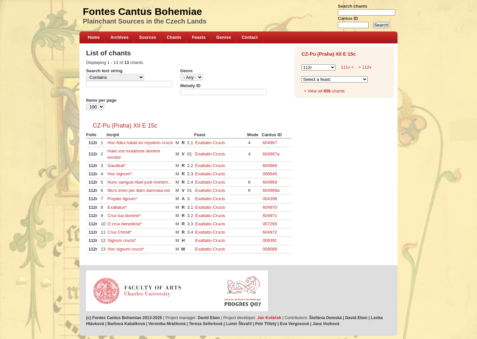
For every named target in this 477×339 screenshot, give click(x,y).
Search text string (104, 70)
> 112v (364, 67)
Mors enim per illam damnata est (139, 190)
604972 (270, 232)
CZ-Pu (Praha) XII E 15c (125, 125)
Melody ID (190, 85)
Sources (147, 37)
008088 (270, 249)
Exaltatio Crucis (210, 142)
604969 (270, 182)
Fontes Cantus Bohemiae (142, 11)
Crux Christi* (120, 232)
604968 (270, 165)
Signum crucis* (122, 240)
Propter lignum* (122, 198)
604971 (270, 215)
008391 (270, 240)
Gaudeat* (117, 165)
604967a (271, 153)
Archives (119, 37)
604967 (270, 142)
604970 (270, 207)
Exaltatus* (117, 207)
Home (94, 37)
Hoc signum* (120, 173)
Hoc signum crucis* (126, 249)
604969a (271, 190)
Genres (223, 37)
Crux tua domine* (124, 215)
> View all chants (324, 90)
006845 (270, 173)
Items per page (101, 100)
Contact (249, 37)
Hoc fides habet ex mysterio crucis (140, 142)
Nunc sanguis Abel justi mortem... (140, 182)
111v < (347, 67)
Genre (186, 70)
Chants (174, 37)
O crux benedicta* (125, 223)
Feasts (198, 37)
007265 (270, 223)
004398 (270, 198)
